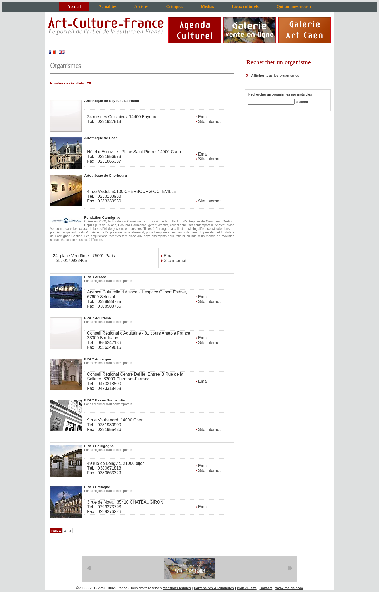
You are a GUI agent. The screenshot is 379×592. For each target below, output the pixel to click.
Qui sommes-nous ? (294, 6)
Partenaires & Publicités (214, 588)
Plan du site (247, 588)
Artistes (141, 6)
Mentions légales (177, 588)
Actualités (107, 6)
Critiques (174, 6)
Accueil (74, 6)
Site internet (209, 121)
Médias (207, 6)
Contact (266, 588)
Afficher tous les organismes (275, 75)
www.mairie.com (289, 588)
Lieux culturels (245, 6)
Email (202, 117)
